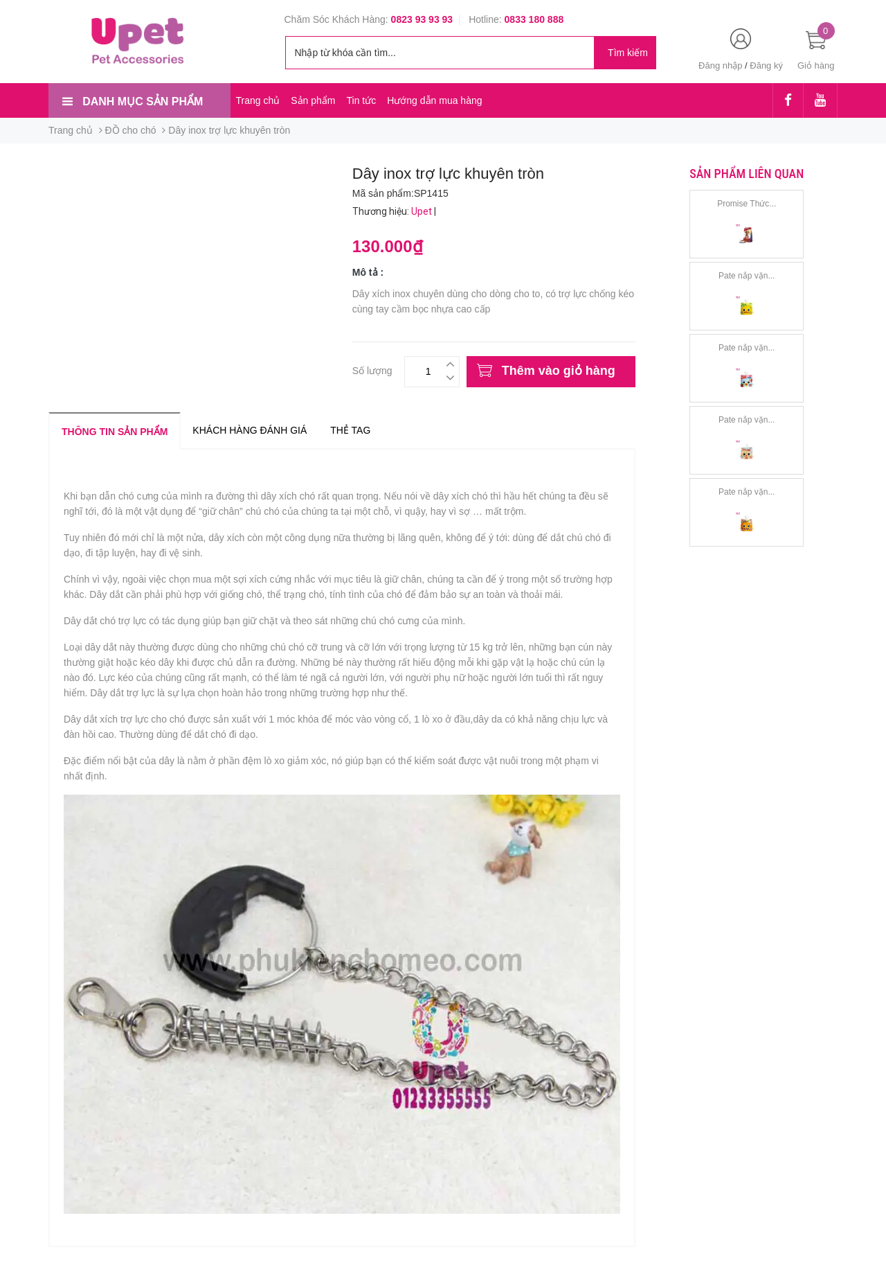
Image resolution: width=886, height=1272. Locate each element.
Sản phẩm (313, 100)
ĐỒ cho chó (130, 130)
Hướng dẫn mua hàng (434, 100)
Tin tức (361, 100)
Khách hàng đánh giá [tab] (249, 430)
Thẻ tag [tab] (350, 430)
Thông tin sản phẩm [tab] (115, 431)
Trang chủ (258, 100)
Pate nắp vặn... (746, 276)
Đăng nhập (720, 65)
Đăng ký (766, 65)
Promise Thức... (746, 204)
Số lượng (372, 369)
